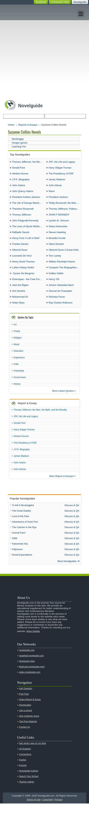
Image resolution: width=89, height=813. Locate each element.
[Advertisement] (44, 51)
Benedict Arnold (57, 243)
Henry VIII (54, 286)
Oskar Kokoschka (58, 230)
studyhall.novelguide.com (31, 665)
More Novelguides (67, 570)
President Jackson (58, 199)
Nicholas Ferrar (57, 305)
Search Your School (28, 786)
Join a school (25, 720)
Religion (18, 347)
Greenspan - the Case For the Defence (28, 286)
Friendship (19, 380)
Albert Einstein (56, 249)
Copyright (48, 809)
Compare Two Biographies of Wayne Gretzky (65, 274)
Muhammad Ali (20, 305)
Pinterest (81, 589)
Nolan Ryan (18, 311)
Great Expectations (22, 564)
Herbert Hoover (20, 174)
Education (18, 360)
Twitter (70, 589)
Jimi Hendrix (18, 299)
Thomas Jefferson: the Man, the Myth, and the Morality (28, 162)
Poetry (17, 340)
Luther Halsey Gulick (23, 274)
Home (11, 124)
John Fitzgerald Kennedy (25, 224)
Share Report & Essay (30, 709)
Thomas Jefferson (21, 218)
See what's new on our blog (32, 753)
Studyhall (41, 2)
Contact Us (24, 736)
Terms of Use (33, 809)
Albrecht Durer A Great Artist (63, 255)
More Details (33, 640)
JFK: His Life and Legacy (62, 162)
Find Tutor (24, 703)
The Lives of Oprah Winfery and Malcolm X (28, 230)
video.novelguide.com (29, 681)
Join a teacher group (29, 725)
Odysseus (17, 558)
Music (16, 353)
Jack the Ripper (20, 293)
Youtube (64, 589)
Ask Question (25, 698)
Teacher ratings (26, 791)
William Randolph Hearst (62, 268)
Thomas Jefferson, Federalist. (64, 212)
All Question (25, 758)
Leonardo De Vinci (22, 262)
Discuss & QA (72, 514)
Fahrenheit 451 (20, 553)
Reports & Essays (27, 124)
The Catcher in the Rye (24, 536)
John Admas (55, 187)
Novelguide (79, 2)
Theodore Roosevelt (22, 212)
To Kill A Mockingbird (23, 514)
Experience (19, 366)
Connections (25, 764)
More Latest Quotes (62, 400)
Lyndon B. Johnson (59, 224)
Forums (23, 775)
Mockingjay (18, 139)
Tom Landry (55, 262)
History (17, 393)
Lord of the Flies (20, 525)
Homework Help (60, 2)
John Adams (18, 187)
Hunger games (19, 142)
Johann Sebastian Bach (61, 293)
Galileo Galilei (56, 280)
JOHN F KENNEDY (59, 218)
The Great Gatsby (21, 520)
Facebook (75, 589)
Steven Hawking (57, 237)
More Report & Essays (61, 485)
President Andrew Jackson (26, 199)
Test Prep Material (28, 731)
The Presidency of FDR (61, 174)
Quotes (22, 769)
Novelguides (25, 714)
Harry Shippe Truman (60, 168)
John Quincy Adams (22, 193)
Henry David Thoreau (23, 268)
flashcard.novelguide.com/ (32, 676)
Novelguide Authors (28, 780)
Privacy (59, 809)
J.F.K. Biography (20, 181)
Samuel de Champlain (60, 299)
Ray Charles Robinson (60, 311)
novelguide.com (27, 659)
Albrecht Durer (19, 255)
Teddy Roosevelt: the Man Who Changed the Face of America (65, 205)
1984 (14, 547)
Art (15, 333)
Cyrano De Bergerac (23, 280)
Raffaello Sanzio (20, 237)
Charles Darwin (20, 249)
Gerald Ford (18, 168)
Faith (16, 373)
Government (20, 386)
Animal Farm (19, 542)
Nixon (52, 193)
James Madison (57, 181)
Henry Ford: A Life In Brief (25, 243)
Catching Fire (19, 146)
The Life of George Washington (28, 205)
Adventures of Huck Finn (25, 531)
